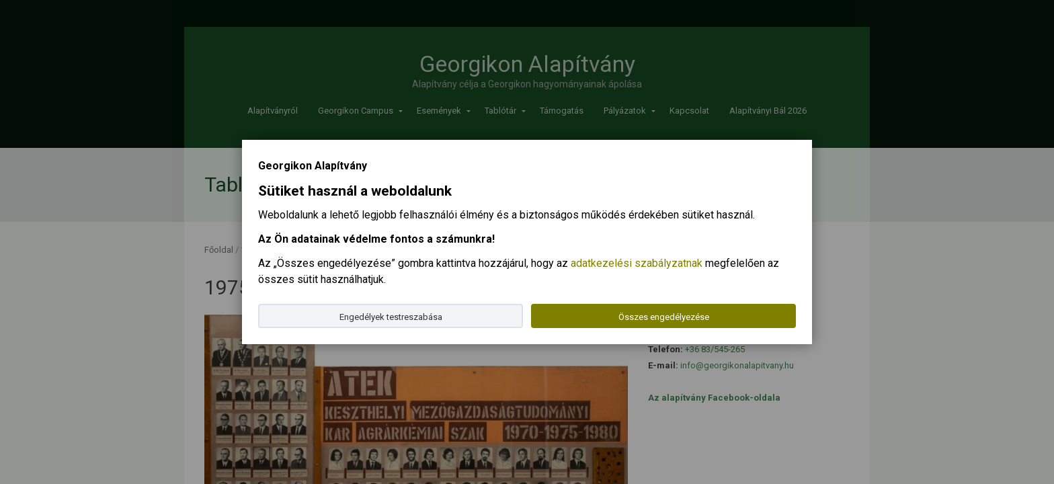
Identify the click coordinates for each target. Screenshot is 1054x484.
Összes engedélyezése (663, 317)
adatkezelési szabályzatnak (636, 263)
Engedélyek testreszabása (390, 317)
